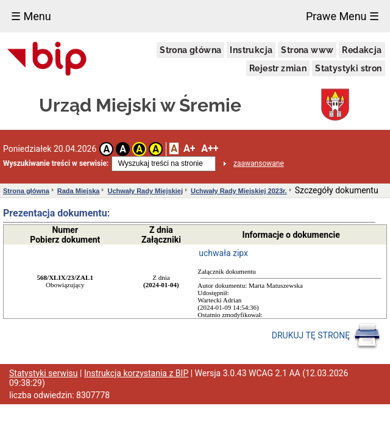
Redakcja (361, 50)
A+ (189, 148)
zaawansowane (258, 163)
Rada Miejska (78, 191)
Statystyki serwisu (43, 373)
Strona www (307, 50)
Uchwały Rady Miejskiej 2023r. (239, 191)
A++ (209, 148)
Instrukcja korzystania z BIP (136, 373)
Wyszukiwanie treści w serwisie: (55, 163)
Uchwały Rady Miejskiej (145, 191)
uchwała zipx (223, 253)
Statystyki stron (348, 68)
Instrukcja (251, 50)
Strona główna (190, 50)
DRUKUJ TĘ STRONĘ (326, 336)
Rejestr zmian (278, 68)
